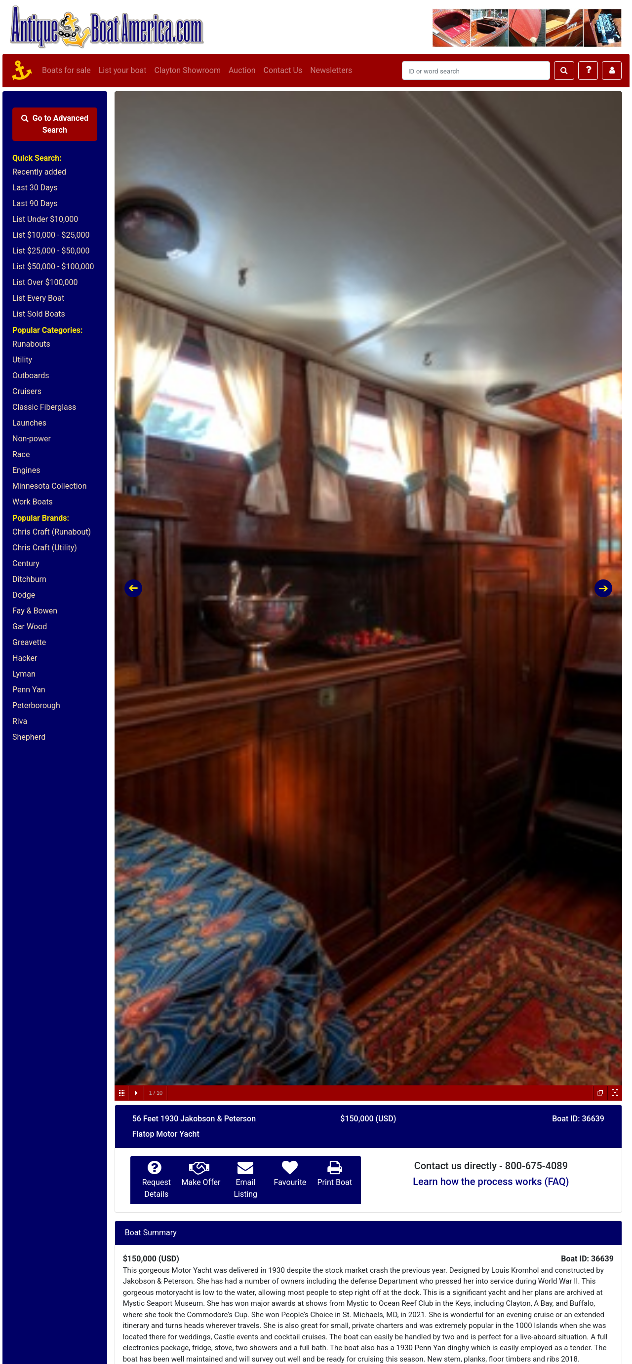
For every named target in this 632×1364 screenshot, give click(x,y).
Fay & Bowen (34, 610)
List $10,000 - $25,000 (51, 235)
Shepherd (28, 737)
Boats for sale (66, 70)
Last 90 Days (35, 203)
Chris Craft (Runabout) (51, 532)
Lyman (24, 674)
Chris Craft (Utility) (44, 547)
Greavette (29, 642)
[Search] (476, 70)
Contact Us (283, 70)
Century (26, 563)
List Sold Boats (38, 314)
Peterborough (36, 705)
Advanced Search (54, 124)
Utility (22, 359)
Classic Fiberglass (44, 407)
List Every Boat (38, 298)
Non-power (31, 438)
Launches (29, 423)
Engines (26, 470)
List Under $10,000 (45, 219)
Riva (19, 721)
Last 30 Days (35, 187)
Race (21, 454)
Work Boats (32, 501)
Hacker (24, 658)
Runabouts (31, 344)
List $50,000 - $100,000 (53, 266)
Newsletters (331, 70)
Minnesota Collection (49, 486)
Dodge (23, 595)
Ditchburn (29, 579)
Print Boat (334, 1182)
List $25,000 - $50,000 (51, 250)
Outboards (30, 375)
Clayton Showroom (187, 70)
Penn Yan (28, 689)
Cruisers (26, 391)
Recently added (39, 172)
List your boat (123, 70)
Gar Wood (29, 626)
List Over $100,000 (45, 282)
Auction (242, 70)
